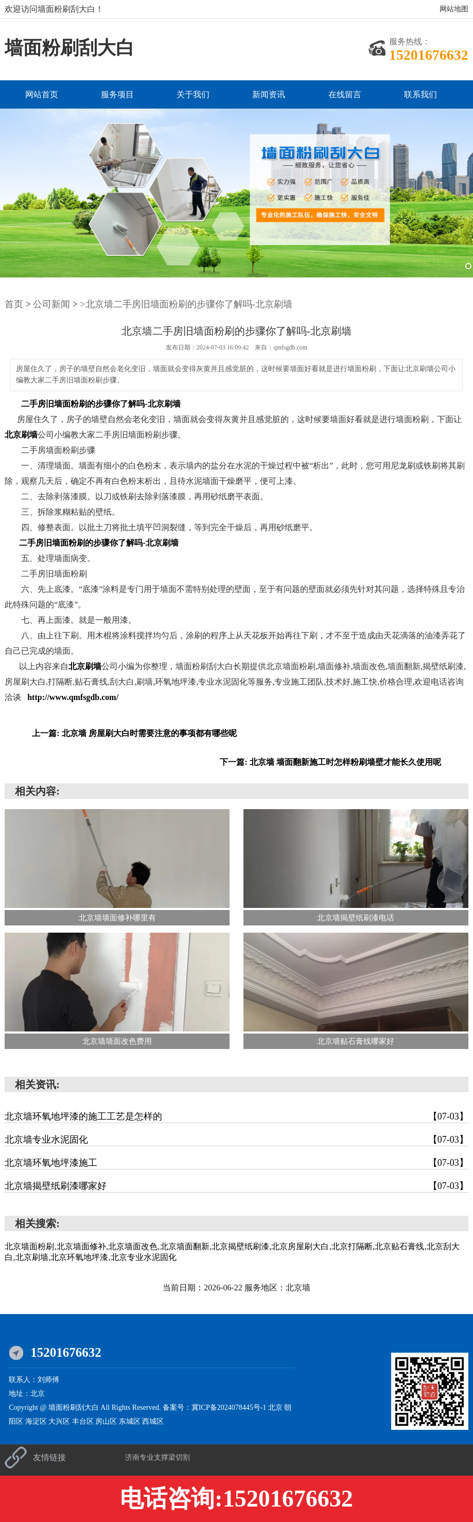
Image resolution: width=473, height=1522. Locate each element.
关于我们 (193, 94)
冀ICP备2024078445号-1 (228, 1407)
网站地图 (454, 9)
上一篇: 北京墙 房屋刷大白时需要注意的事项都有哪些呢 (134, 733)
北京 (276, 1407)
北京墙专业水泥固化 (236, 1139)
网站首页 (41, 94)
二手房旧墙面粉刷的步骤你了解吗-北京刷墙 (100, 403)
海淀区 (37, 1421)
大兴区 (60, 1421)
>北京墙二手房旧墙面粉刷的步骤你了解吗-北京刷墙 (186, 304)
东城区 (131, 1421)
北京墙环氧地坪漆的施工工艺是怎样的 (236, 1116)
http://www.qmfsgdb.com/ (72, 697)
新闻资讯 (268, 94)
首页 (14, 304)
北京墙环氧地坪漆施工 (236, 1163)
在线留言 (344, 94)
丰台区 (84, 1421)
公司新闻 (51, 304)
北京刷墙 (21, 434)
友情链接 (49, 1457)
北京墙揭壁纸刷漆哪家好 (236, 1186)
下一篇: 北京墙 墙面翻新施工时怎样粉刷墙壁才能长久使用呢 (330, 762)
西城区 (153, 1421)
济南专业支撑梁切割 (157, 1457)
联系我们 (420, 94)
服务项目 (117, 94)
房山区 (107, 1421)
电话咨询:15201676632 (236, 1498)
